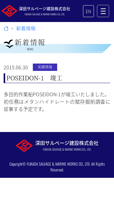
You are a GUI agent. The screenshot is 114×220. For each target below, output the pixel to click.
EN (88, 11)
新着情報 (26, 28)
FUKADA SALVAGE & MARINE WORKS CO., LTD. (58, 164)
